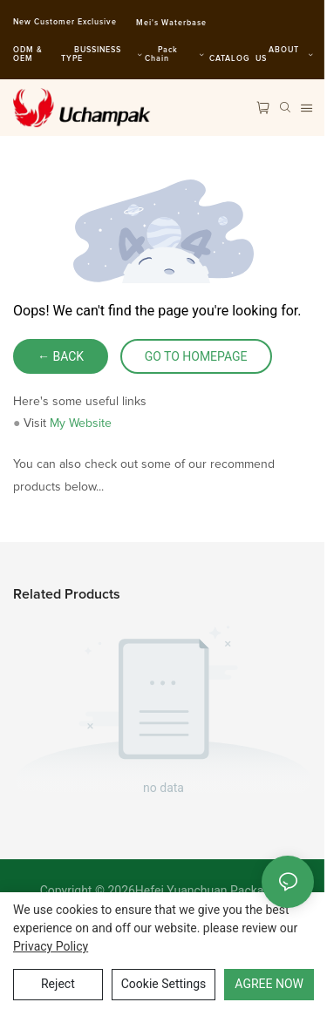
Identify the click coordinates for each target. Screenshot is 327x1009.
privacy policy (50, 946)
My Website (81, 423)
